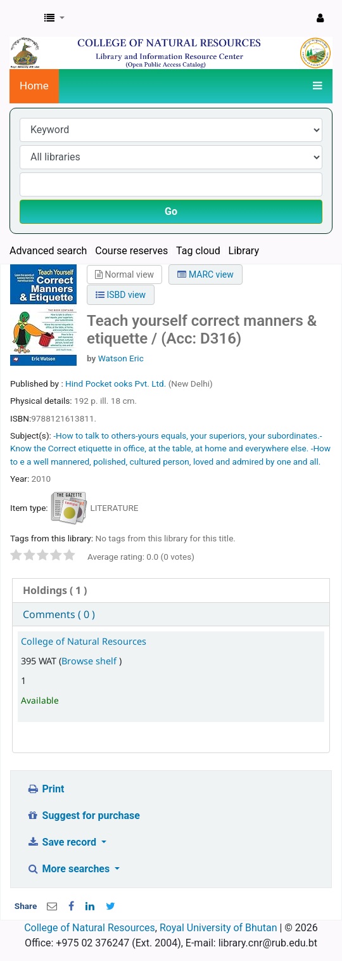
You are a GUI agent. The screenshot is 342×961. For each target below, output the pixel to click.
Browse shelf (90, 661)
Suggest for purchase (83, 815)
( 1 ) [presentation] (55, 590)
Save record (63, 842)
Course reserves (131, 251)
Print (45, 789)
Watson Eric (121, 358)
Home (34, 85)
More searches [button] (69, 869)
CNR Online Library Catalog (23, 18)
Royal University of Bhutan (218, 928)
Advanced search (48, 251)
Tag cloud (198, 251)
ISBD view (121, 295)
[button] (54, 18)
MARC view (205, 274)
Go (171, 211)
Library (244, 251)
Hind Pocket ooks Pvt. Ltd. (116, 383)
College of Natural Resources (83, 641)
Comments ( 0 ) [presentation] (59, 614)
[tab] (171, 590)
